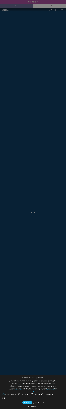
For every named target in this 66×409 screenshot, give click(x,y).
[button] (33, 406)
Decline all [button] (38, 402)
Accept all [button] (27, 402)
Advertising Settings (18, 389)
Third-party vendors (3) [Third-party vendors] (22, 385)
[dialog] (33, 392)
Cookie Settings (49, 389)
